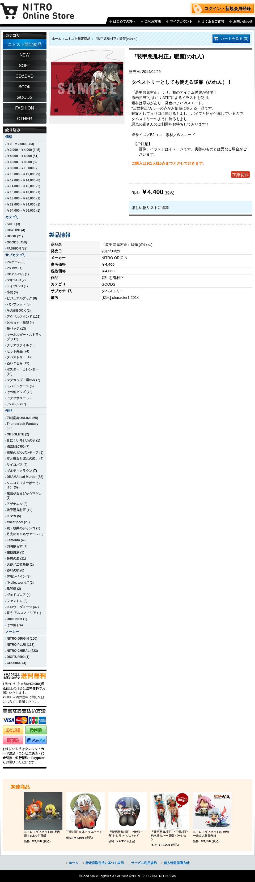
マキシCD (14, 280)
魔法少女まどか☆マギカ (24, 493)
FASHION (14, 248)
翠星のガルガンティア (23, 453)
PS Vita (12, 268)
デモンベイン (16, 576)
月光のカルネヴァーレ (23, 534)
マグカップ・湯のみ (21, 380)
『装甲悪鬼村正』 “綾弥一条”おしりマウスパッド (125, 833)
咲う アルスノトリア (21, 613)
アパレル (13, 404)
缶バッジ (13, 328)
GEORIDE (14, 663)
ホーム (56, 39)
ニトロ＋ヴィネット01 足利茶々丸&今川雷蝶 (42, 833)
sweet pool (15, 522)
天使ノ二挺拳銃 (18, 564)
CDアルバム (15, 274)
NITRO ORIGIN (18, 638)
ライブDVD (15, 286)
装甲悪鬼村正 (16, 510)
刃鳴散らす (15, 546)
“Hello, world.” (18, 582)
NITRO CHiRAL (18, 651)
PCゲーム (14, 262)
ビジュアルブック (19, 298)
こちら (7, 702)
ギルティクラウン (19, 471)
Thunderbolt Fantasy (22, 424)
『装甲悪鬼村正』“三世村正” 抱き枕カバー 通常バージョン (170, 835)
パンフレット (16, 304)
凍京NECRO (15, 446)
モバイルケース (18, 386)
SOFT (11, 224)
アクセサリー (16, 398)
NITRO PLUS (16, 645)
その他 (11, 625)
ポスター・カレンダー (23, 369)
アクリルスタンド (19, 316)
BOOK (11, 236)
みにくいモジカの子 (21, 440)
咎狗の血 (13, 558)
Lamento (13, 540)
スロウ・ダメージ (19, 607)
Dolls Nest (14, 619)
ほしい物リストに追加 (150, 208)
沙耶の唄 (13, 570)
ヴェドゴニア (16, 595)
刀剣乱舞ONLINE (19, 418)
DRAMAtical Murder (22, 477)
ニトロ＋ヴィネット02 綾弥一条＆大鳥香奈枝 (211, 833)
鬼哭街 (11, 589)
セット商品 (15, 351)
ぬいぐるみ (15, 363)
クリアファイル (18, 345)
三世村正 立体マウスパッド (84, 831)
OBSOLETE (15, 434)
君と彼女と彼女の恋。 (23, 458)
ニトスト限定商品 (77, 39)
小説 (10, 292)
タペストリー (16, 357)
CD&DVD (13, 230)
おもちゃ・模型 (18, 322)
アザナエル (15, 504)
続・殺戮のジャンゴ (21, 528)
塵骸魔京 (13, 552)
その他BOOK (16, 310)
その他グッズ (16, 392)
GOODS (13, 242)
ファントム (15, 601)
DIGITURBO (16, 657)
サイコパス (15, 464)
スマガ (11, 516)
